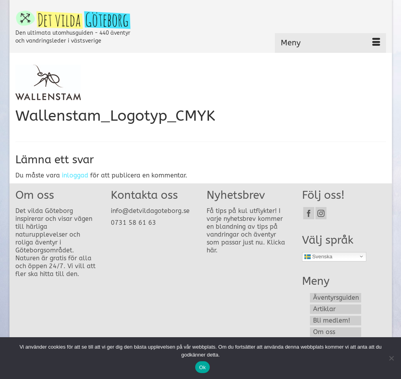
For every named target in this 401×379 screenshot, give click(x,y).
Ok (202, 367)
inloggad (75, 175)
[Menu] (330, 43)
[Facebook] (308, 213)
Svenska (318, 256)
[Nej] (391, 358)
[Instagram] (320, 213)
